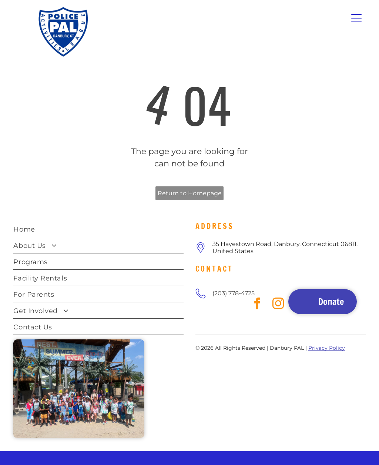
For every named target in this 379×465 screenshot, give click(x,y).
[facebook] (201, 320)
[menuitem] (98, 229)
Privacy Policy (326, 348)
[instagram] (216, 320)
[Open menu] (356, 18)
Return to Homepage (190, 193)
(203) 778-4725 (233, 293)
